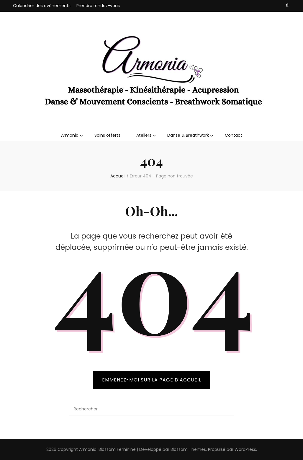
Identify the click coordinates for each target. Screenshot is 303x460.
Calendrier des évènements (42, 6)
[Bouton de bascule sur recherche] (287, 5)
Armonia (69, 135)
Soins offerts (107, 135)
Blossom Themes (188, 449)
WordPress (245, 449)
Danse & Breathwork (188, 135)
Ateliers (143, 135)
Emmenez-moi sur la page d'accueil (151, 379)
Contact (233, 135)
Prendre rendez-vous (98, 6)
